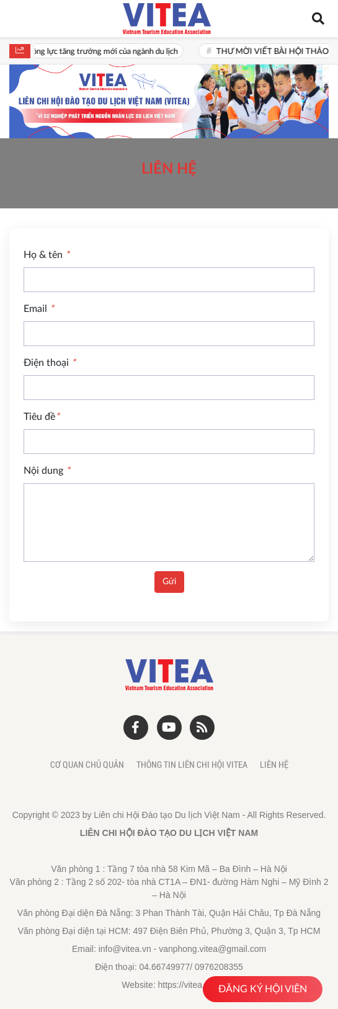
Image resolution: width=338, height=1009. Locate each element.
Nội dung (47, 471)
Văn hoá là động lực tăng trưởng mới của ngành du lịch (105, 52)
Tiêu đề (42, 417)
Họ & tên (46, 255)
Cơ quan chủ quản (87, 764)
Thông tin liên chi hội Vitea (191, 764)
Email (39, 309)
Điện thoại (50, 363)
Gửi (169, 581)
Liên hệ (274, 764)
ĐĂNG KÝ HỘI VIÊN (262, 989)
